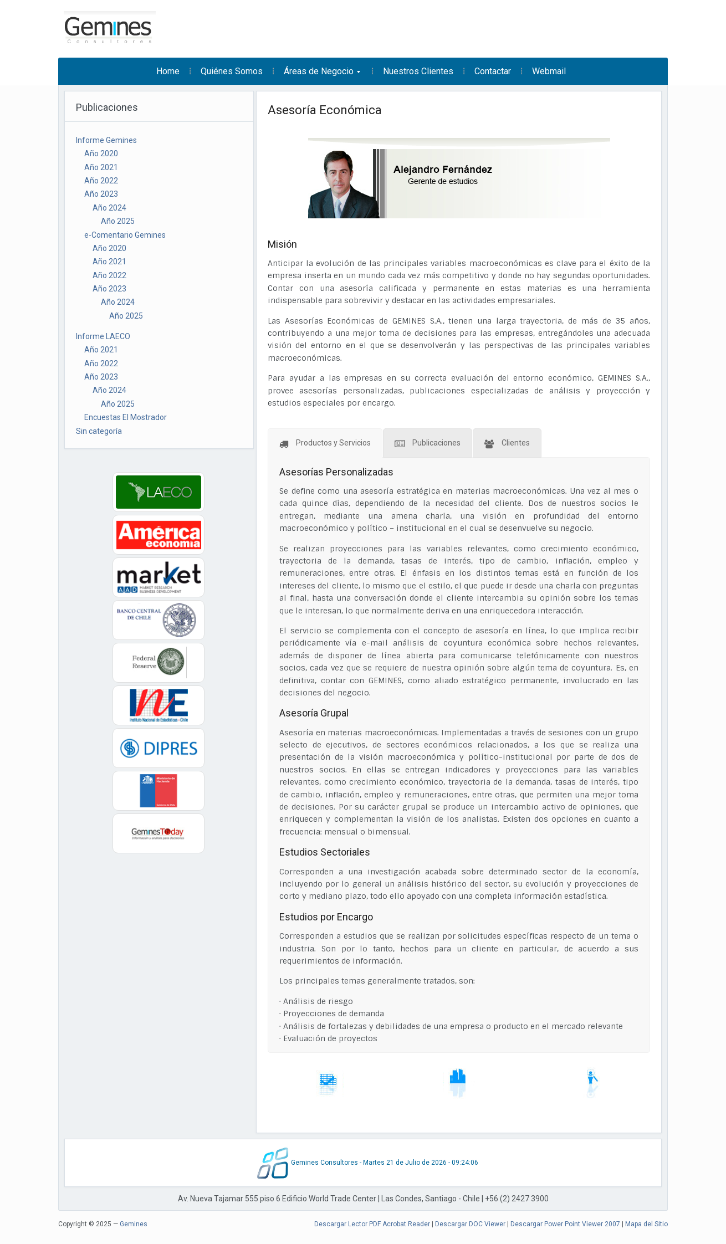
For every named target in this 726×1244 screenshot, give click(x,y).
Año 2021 (101, 167)
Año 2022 (101, 180)
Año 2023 (101, 194)
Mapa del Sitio (646, 1224)
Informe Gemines (106, 140)
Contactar (492, 71)
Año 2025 (118, 221)
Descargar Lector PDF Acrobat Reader (372, 1224)
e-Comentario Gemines (125, 235)
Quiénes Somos (232, 71)
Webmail (549, 71)
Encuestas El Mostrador (125, 417)
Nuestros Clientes (418, 71)
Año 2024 (109, 207)
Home (168, 71)
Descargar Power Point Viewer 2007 (565, 1224)
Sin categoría (99, 431)
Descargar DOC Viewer (470, 1224)
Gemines (133, 1224)
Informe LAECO (103, 336)
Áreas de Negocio (317, 75)
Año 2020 (101, 153)
